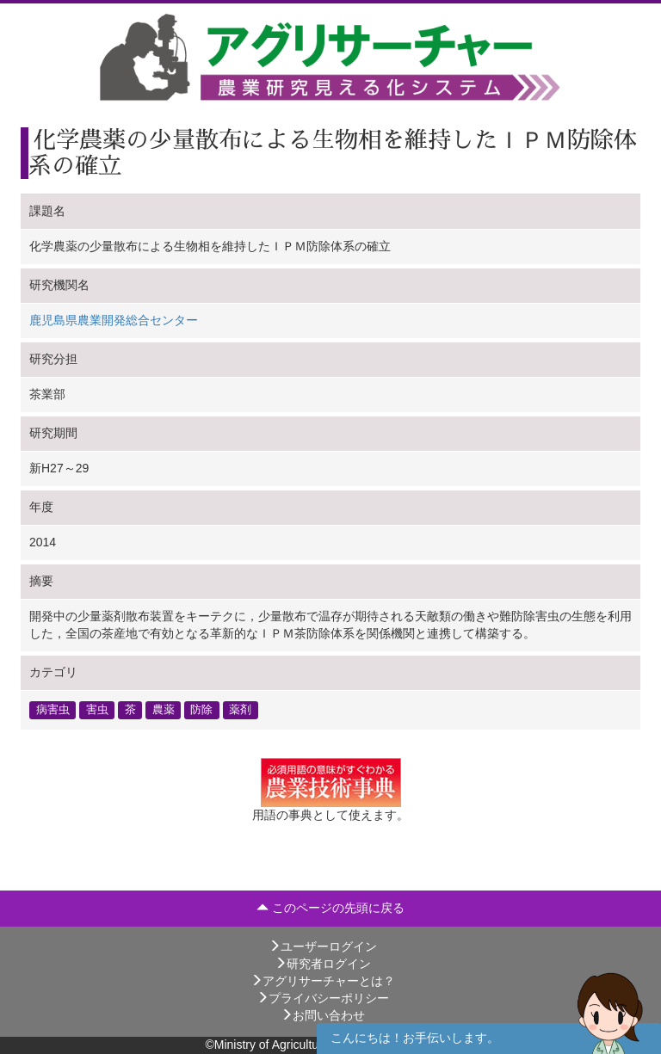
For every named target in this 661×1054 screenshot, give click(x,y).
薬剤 (240, 710)
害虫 (97, 710)
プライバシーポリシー (322, 998)
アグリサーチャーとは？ (322, 981)
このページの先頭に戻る (330, 908)
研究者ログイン (323, 964)
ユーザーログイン (323, 946)
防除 (201, 710)
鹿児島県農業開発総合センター (113, 320)
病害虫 (53, 710)
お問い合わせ (323, 1015)
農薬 (163, 710)
